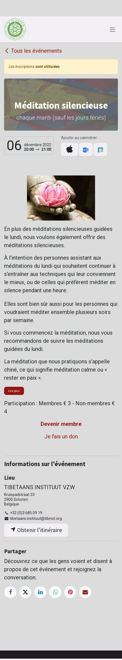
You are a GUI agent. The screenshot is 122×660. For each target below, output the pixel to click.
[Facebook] (10, 592)
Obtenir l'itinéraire (36, 530)
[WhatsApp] (55, 592)
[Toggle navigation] (112, 29)
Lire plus (14, 391)
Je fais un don (61, 436)
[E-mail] (85, 592)
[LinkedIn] (40, 592)
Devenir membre (61, 424)
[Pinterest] (70, 592)
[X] (25, 592)
